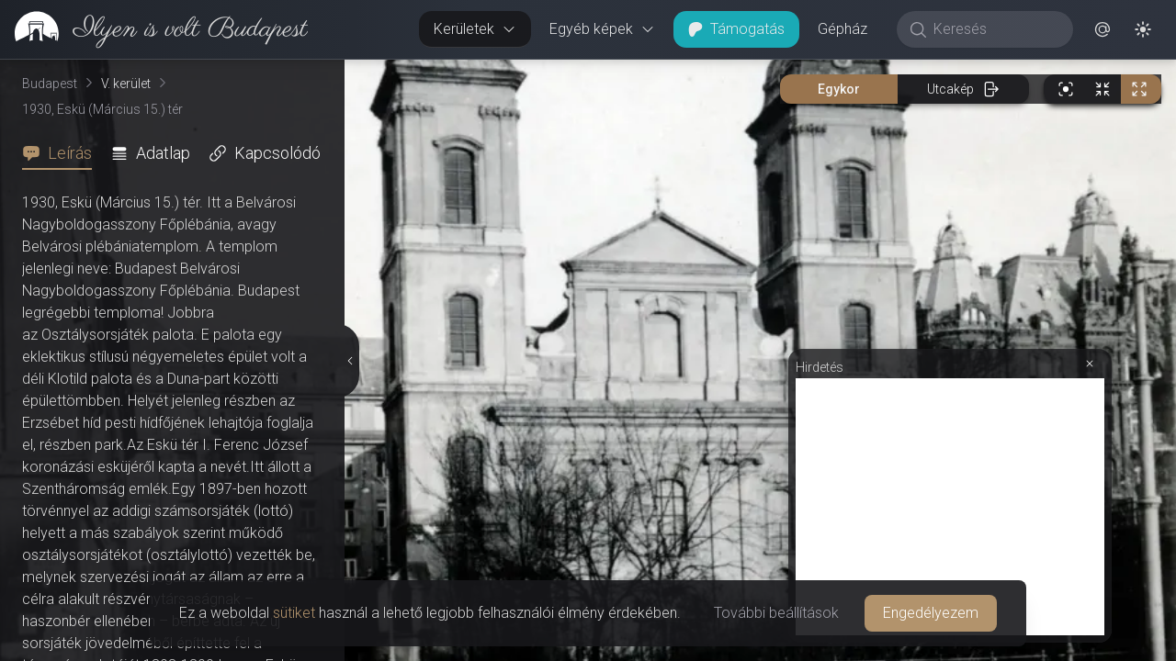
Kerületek (475, 29)
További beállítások (776, 613)
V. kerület (126, 83)
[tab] (62, 153)
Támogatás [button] (736, 29)
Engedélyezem (930, 613)
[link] (154, 29)
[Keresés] (994, 29)
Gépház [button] (842, 29)
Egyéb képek (602, 29)
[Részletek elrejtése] (352, 361)
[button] (1102, 29)
